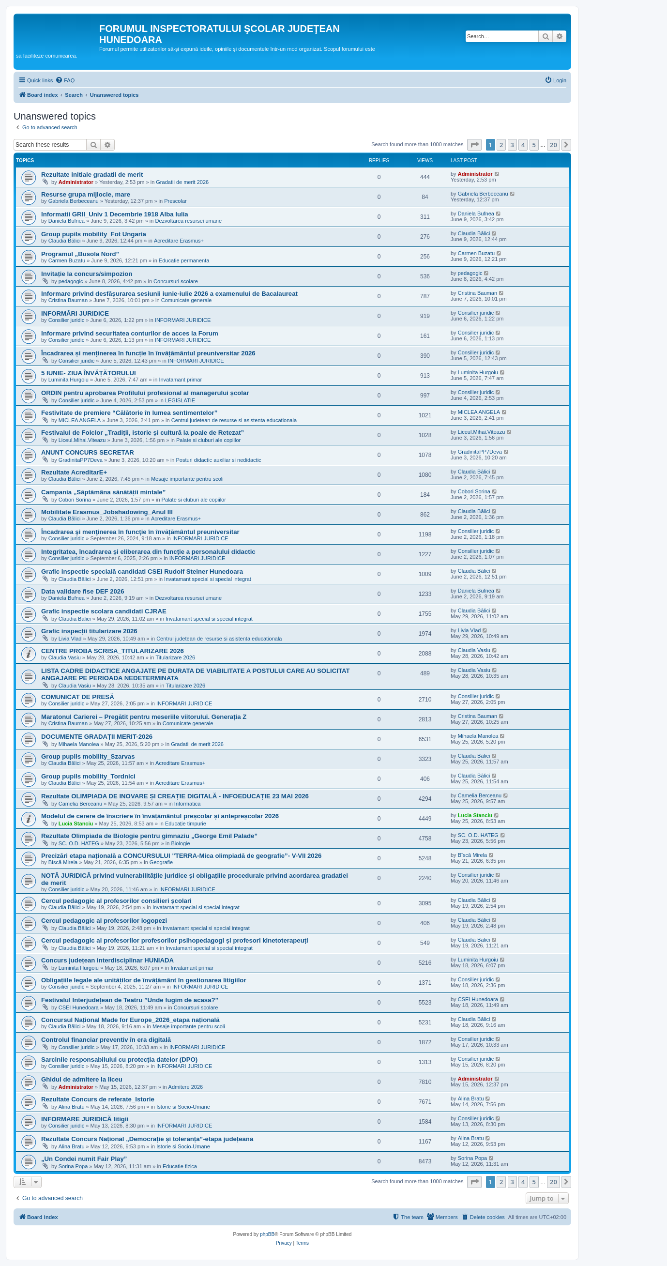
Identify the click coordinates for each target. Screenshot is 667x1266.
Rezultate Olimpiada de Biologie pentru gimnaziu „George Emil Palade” (149, 835)
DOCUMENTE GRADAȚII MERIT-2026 (96, 736)
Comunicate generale (186, 300)
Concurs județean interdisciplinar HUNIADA (107, 960)
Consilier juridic (66, 320)
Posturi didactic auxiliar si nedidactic (218, 460)
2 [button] (501, 144)
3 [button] (512, 144)
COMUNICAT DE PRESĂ (77, 697)
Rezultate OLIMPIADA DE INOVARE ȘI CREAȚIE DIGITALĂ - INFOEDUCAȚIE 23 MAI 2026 (175, 796)
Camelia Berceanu (81, 804)
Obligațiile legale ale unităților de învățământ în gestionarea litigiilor (143, 980)
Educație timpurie (185, 823)
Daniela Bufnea (66, 221)
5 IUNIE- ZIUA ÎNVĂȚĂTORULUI (88, 373)
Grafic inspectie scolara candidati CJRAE (104, 611)
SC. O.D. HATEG (79, 843)
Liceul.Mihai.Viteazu (82, 440)
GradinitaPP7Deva (81, 460)
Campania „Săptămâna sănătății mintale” (103, 492)
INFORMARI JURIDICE (183, 320)
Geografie (161, 862)
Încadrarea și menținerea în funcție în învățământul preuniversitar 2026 (148, 353)
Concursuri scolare (175, 281)
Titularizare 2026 (175, 657)
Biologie (180, 843)
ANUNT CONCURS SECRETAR (87, 452)
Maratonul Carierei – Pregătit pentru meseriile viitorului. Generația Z (143, 716)
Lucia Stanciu (76, 823)
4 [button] (523, 144)
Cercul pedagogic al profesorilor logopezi (104, 920)
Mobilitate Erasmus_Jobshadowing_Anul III (107, 512)
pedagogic (71, 281)
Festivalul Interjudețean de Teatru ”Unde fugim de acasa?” (129, 1000)
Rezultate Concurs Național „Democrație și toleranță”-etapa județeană (147, 1139)
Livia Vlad (70, 638)
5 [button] (534, 144)
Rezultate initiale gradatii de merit (92, 174)
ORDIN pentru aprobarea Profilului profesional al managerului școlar (145, 393)
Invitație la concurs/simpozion (86, 273)
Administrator (76, 182)
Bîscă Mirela (63, 862)
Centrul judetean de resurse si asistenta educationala (234, 420)
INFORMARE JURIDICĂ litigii (84, 1119)
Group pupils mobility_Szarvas (88, 756)
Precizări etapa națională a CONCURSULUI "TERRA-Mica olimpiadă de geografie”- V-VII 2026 (181, 855)
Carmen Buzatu (66, 260)
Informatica (187, 804)
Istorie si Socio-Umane (183, 1107)
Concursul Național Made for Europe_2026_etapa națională (130, 1019)
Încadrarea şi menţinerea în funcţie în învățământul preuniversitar (140, 531)
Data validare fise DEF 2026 (82, 591)
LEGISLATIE (180, 400)
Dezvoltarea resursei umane (188, 221)
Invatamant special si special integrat (207, 579)
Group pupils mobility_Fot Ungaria (93, 234)
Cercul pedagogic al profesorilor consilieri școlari (116, 900)
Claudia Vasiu (64, 657)
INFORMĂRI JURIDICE (75, 313)
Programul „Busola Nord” (80, 254)
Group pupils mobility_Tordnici (88, 776)
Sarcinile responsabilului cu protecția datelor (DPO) (119, 1059)
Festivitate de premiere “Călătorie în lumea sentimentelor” (129, 412)
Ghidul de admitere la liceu (81, 1079)
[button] (474, 145)
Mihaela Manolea (79, 744)
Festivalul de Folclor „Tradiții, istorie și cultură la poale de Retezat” (142, 432)
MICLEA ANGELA (80, 420)
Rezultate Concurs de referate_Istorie (97, 1099)
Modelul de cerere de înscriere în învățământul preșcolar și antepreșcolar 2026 (160, 816)
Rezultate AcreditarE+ (74, 472)
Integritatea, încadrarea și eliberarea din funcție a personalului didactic (148, 551)
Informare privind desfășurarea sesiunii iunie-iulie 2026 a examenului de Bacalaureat (169, 293)
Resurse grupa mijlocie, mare (85, 194)
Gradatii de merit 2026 (182, 182)
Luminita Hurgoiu (68, 379)
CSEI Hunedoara (79, 1007)
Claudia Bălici (64, 241)
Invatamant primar (180, 379)
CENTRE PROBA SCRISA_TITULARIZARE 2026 (112, 651)
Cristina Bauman (68, 300)
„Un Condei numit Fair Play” (84, 1158)
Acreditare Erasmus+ (179, 241)
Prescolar (175, 201)
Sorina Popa (73, 1166)
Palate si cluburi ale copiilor (208, 440)
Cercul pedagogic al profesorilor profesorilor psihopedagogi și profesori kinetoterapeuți (174, 940)
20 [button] (553, 144)
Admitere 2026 (185, 1087)
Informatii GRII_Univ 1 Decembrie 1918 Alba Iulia (114, 214)
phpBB (267, 1234)
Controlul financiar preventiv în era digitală (106, 1039)
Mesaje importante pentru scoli (187, 479)
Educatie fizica (180, 1166)
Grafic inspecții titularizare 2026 (89, 631)
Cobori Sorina (75, 500)
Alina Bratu (72, 1107)
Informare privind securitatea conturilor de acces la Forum (129, 333)
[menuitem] (65, 80)
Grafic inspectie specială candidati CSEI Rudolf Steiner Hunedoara (142, 571)
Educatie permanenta (184, 260)
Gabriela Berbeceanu (73, 201)
